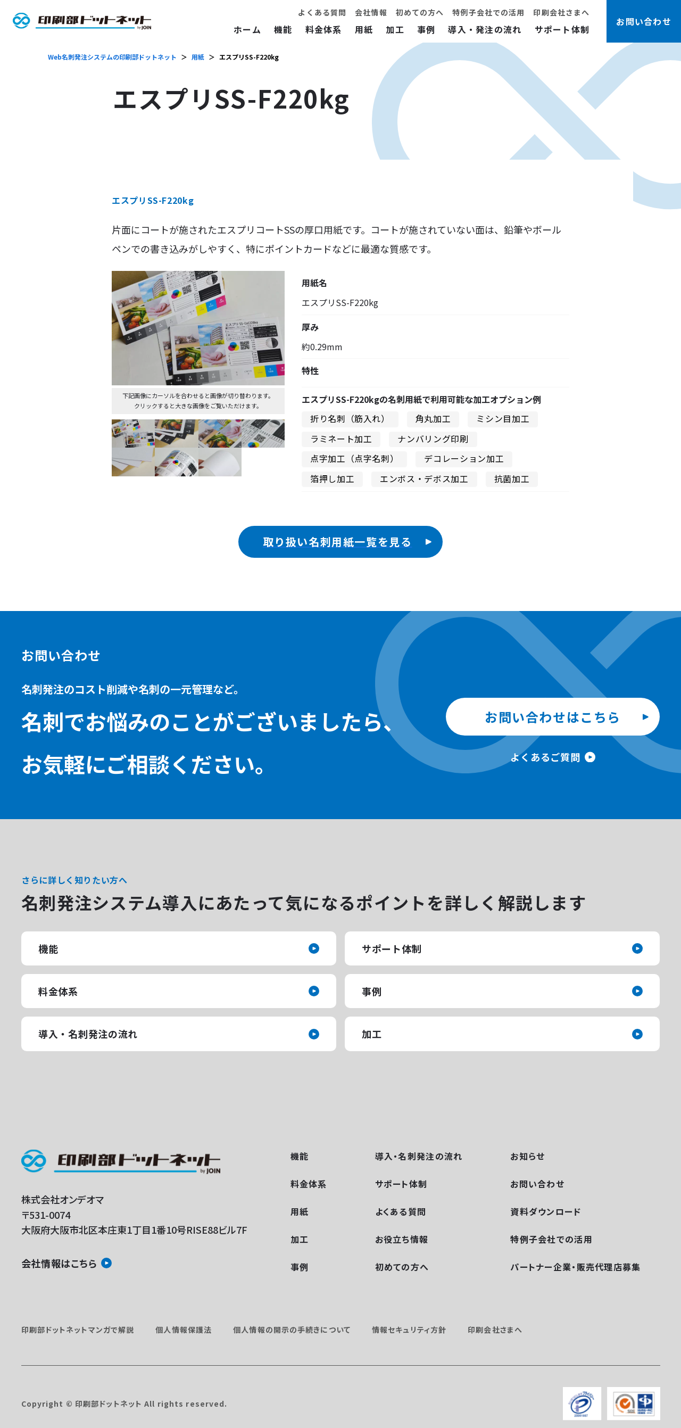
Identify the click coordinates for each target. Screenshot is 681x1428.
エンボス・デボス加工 (424, 478)
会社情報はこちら (59, 1263)
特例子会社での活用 (488, 12)
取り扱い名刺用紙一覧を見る (337, 541)
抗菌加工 (512, 478)
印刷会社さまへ (561, 12)
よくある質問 (322, 12)
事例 (426, 29)
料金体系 (323, 29)
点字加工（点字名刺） (354, 458)
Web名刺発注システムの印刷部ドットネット (112, 56)
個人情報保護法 (183, 1329)
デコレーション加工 (464, 458)
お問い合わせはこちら (553, 716)
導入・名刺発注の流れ (88, 1034)
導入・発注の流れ (484, 29)
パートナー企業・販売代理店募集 (575, 1266)
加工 (395, 29)
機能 (283, 29)
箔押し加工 (332, 478)
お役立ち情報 (402, 1239)
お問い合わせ (537, 1183)
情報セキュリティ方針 (409, 1329)
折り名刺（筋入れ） (350, 418)
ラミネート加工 (341, 438)
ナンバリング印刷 (432, 438)
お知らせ (527, 1156)
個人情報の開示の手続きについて (292, 1329)
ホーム (247, 29)
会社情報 (371, 12)
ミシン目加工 (502, 418)
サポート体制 (562, 29)
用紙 (364, 29)
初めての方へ (420, 12)
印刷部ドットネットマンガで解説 (78, 1329)
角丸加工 (433, 418)
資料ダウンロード (545, 1211)
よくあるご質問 (545, 757)
